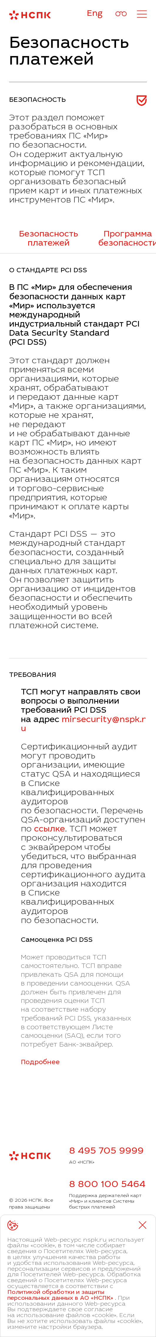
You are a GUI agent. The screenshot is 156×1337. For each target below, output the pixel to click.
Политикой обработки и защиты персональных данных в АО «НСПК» (60, 1295)
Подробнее (40, 1062)
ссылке (49, 830)
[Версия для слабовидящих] (121, 14)
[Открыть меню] (142, 14)
